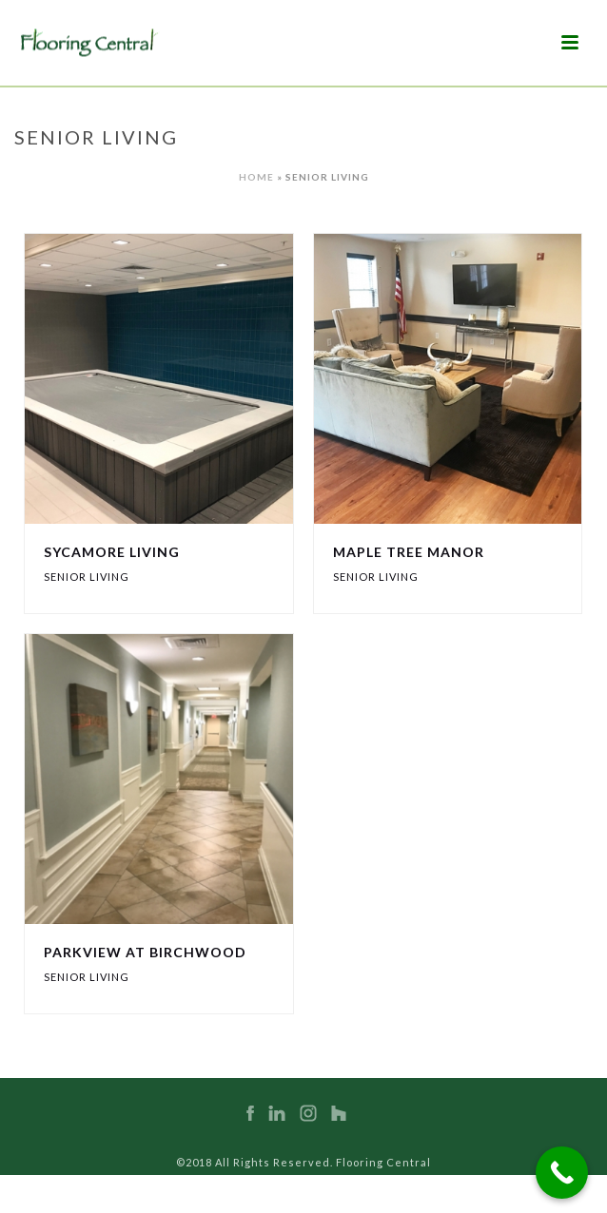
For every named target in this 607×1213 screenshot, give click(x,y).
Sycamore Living (112, 552)
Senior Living (86, 576)
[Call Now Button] (562, 1172)
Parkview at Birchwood (145, 952)
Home (256, 177)
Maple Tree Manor (408, 552)
